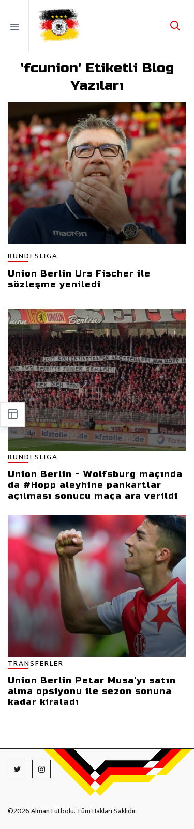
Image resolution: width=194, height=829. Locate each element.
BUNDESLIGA (33, 257)
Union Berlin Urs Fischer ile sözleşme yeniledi (79, 279)
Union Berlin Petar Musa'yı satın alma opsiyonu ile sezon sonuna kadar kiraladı (92, 691)
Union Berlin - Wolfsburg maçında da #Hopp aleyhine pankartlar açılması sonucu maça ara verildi (95, 485)
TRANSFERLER (36, 664)
